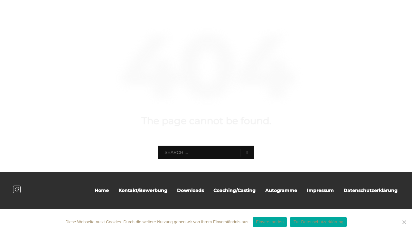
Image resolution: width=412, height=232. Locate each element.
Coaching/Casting (234, 190)
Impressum (320, 190)
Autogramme (281, 190)
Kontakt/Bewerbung (142, 190)
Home (102, 190)
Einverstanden (270, 221)
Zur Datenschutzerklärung (318, 221)
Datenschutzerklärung (370, 190)
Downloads (190, 190)
